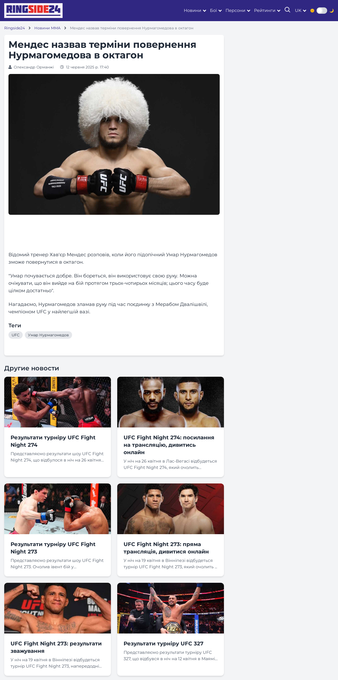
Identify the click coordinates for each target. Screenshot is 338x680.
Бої (213, 10)
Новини (192, 10)
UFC (16, 335)
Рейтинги (264, 10)
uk (298, 10)
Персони (235, 10)
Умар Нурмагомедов (48, 335)
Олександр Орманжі (34, 67)
